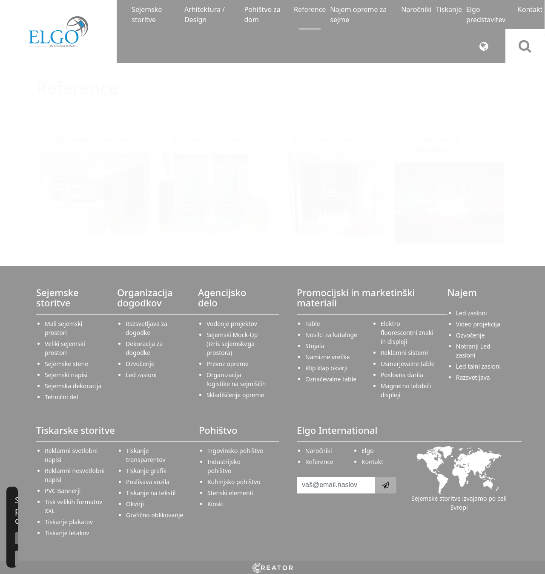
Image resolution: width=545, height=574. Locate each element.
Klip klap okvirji (326, 368)
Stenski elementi (230, 493)
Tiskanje (449, 9)
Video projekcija (478, 324)
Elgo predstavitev (485, 14)
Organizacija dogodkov (435, 144)
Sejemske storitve (147, 14)
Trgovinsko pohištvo (235, 451)
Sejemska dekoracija (73, 386)
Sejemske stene (66, 364)
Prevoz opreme (228, 364)
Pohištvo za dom (262, 14)
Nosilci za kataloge (331, 335)
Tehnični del (61, 397)
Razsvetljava (473, 377)
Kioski (215, 504)
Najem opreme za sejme (358, 14)
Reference (310, 9)
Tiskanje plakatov (69, 522)
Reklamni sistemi (404, 353)
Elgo (367, 451)
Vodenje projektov (232, 324)
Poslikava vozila (147, 482)
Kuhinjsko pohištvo (234, 482)
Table (312, 324)
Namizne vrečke (327, 357)
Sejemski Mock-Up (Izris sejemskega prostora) (232, 344)
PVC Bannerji (62, 491)
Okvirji (135, 504)
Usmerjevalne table (408, 364)
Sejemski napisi (66, 375)
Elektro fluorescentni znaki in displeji (407, 333)
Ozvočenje (140, 364)
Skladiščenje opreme (235, 395)
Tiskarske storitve (209, 139)
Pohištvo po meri (326, 139)
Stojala (314, 346)
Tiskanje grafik (146, 471)
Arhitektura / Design (204, 14)
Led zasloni (141, 375)
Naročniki (416, 9)
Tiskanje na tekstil (151, 493)
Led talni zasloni (478, 366)
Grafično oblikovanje (155, 515)
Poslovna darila (402, 375)
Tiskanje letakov (67, 533)
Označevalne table (330, 379)
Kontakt (530, 9)
